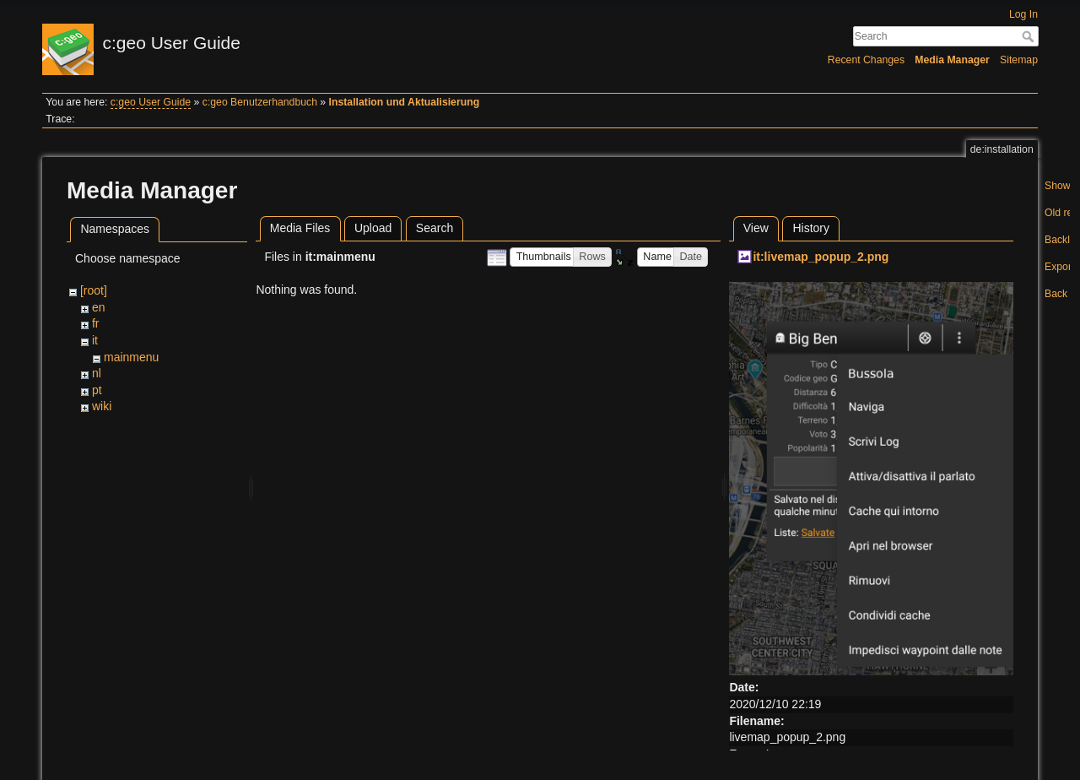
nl (96, 373)
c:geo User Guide (151, 102)
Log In (1023, 14)
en (98, 307)
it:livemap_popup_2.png (820, 256)
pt (97, 390)
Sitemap (1019, 60)
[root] (93, 290)
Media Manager (952, 60)
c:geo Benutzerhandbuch (259, 102)
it (95, 340)
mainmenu (131, 357)
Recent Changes (866, 60)
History (810, 228)
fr (96, 323)
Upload (373, 228)
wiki (101, 406)
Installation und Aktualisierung (404, 102)
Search (1030, 36)
